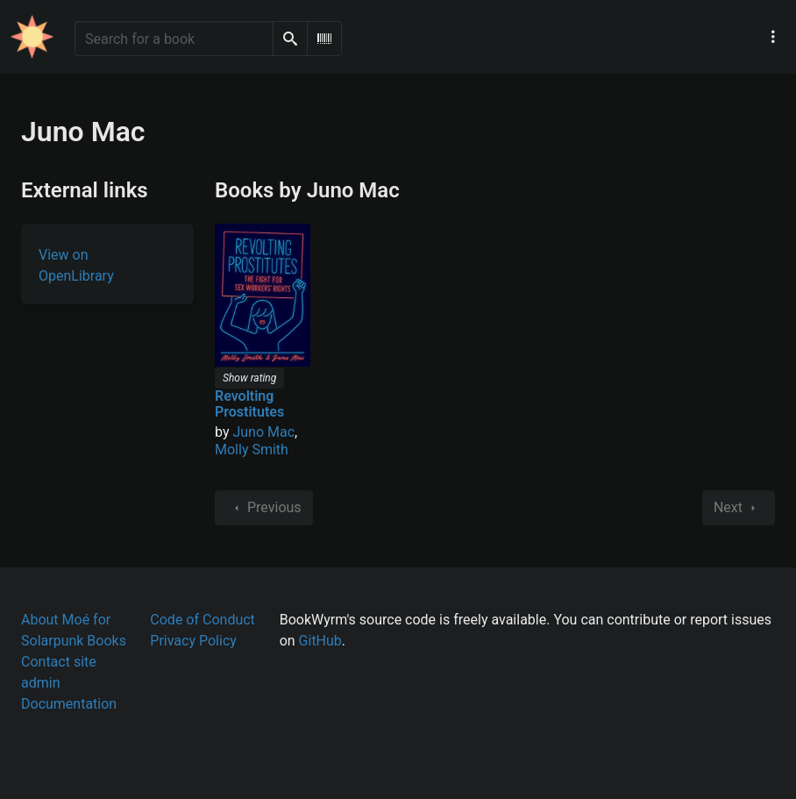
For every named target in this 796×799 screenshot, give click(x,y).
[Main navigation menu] (773, 37)
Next (739, 507)
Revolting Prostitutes (249, 404)
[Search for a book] (174, 38)
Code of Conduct (202, 619)
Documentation (69, 704)
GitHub (320, 640)
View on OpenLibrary (76, 265)
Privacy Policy (193, 640)
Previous (264, 507)
